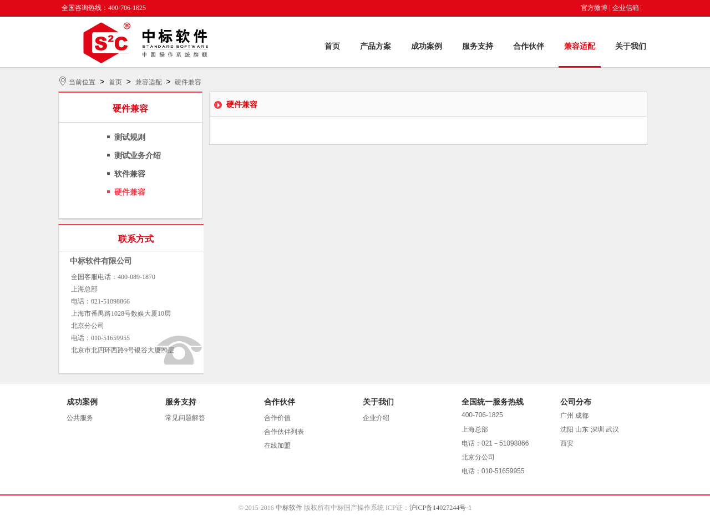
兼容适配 (579, 46)
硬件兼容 (188, 82)
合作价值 (277, 418)
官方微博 (594, 8)
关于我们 (630, 46)
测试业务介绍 (137, 155)
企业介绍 (376, 418)
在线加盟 (277, 445)
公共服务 (80, 418)
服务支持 (477, 46)
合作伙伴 (528, 46)
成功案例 (426, 46)
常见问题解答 (185, 418)
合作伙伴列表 (284, 432)
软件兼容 (129, 174)
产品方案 (375, 46)
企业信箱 (625, 8)
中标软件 (289, 508)
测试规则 (129, 137)
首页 (332, 46)
